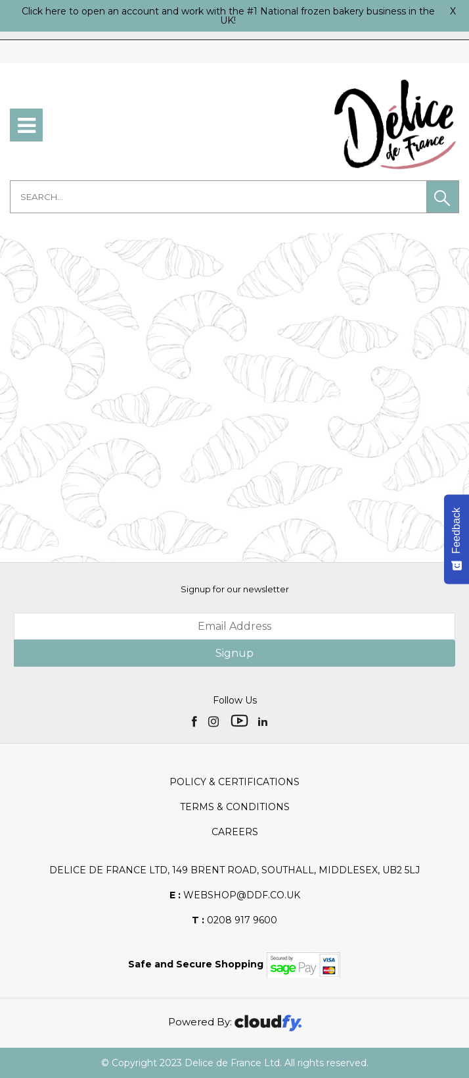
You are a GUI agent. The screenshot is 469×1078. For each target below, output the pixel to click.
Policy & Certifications (234, 782)
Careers (235, 832)
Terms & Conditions (235, 807)
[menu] (26, 125)
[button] (442, 196)
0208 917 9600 (234, 920)
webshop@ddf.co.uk (234, 895)
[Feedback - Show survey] (456, 539)
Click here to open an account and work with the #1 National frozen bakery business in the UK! (228, 15)
